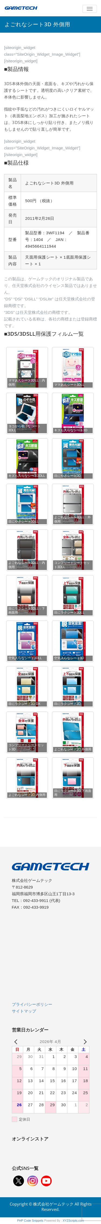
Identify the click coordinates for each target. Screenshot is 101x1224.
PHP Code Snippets (30, 1220)
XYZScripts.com (73, 1220)
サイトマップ (24, 1011)
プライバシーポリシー (32, 1004)
